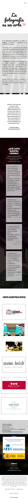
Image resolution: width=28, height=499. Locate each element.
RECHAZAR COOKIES (10, 489)
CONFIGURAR (20, 489)
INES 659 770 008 (14, 468)
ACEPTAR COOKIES (14, 493)
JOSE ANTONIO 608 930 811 (14, 470)
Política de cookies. (14, 497)
